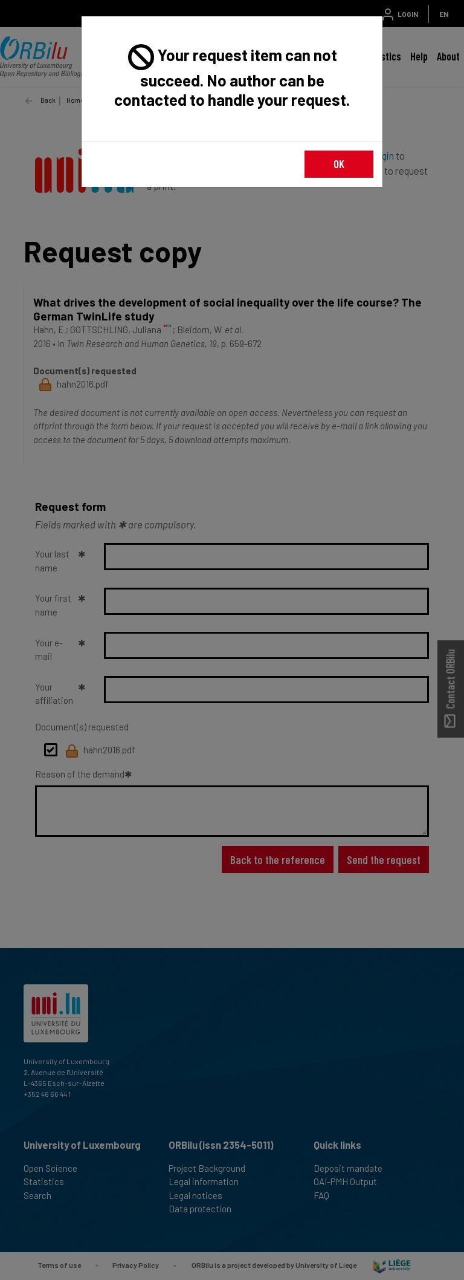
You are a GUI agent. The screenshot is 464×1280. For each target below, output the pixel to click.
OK (339, 164)
